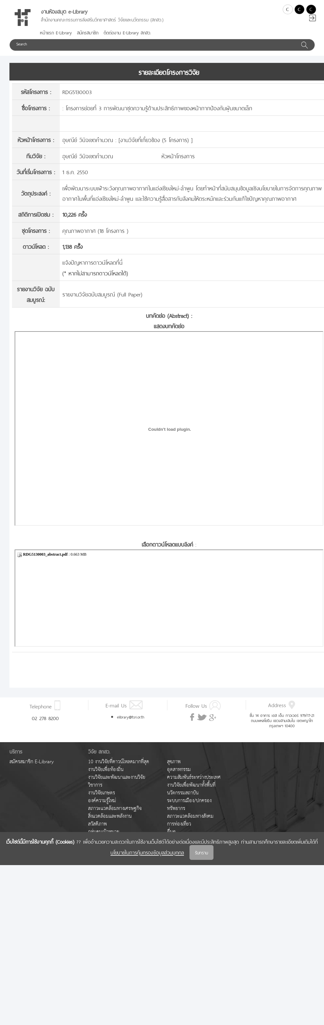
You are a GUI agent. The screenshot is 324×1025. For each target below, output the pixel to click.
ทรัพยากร (176, 808)
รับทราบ (201, 852)
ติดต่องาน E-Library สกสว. (127, 32)
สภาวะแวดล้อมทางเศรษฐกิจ (115, 808)
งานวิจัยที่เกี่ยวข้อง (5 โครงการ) (155, 139)
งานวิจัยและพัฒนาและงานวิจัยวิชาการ (116, 781)
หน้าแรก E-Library (56, 32)
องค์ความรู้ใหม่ (102, 800)
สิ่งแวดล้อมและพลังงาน (110, 816)
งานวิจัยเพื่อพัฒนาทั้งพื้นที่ (191, 785)
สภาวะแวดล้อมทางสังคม (190, 816)
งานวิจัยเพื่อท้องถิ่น (105, 769)
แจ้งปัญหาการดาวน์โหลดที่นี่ (92, 262)
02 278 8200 (45, 717)
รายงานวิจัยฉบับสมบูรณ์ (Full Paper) (102, 294)
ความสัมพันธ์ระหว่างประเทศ (194, 777)
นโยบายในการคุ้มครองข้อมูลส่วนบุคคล (147, 851)
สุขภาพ (174, 761)
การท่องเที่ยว (179, 824)
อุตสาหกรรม (179, 769)
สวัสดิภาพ (97, 824)
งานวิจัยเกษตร (101, 793)
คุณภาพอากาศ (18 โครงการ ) (95, 230)
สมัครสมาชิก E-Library (31, 761)
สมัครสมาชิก (87, 32)
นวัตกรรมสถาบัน (183, 793)
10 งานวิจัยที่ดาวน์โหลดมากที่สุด (118, 761)
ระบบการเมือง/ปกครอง (189, 800)
